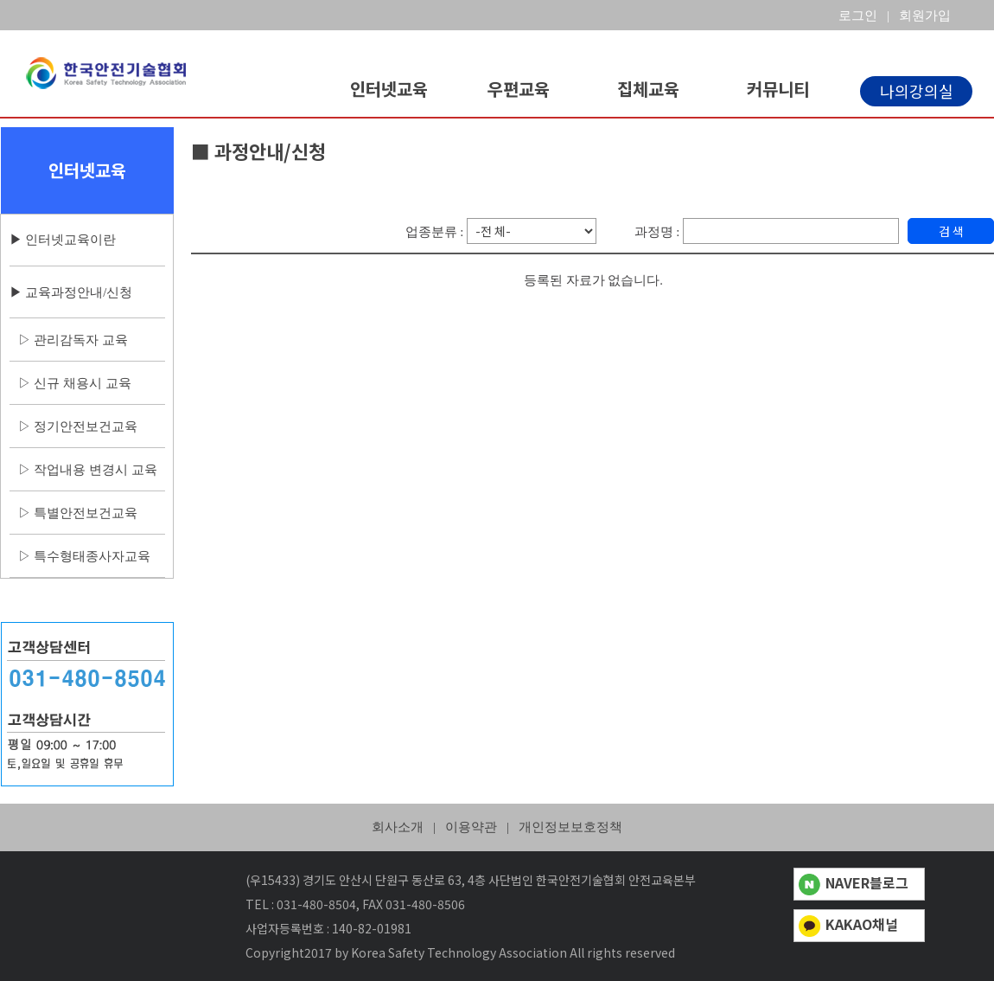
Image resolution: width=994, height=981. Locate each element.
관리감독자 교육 (81, 340)
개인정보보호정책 (570, 827)
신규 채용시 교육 (82, 383)
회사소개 (398, 827)
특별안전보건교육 (85, 513)
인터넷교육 (389, 88)
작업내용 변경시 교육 (95, 470)
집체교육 (648, 88)
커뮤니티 (778, 88)
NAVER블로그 (853, 882)
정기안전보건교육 (85, 426)
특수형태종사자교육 (92, 556)
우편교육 (518, 88)
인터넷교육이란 (70, 240)
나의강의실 (916, 91)
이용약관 (471, 827)
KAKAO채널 (848, 924)
